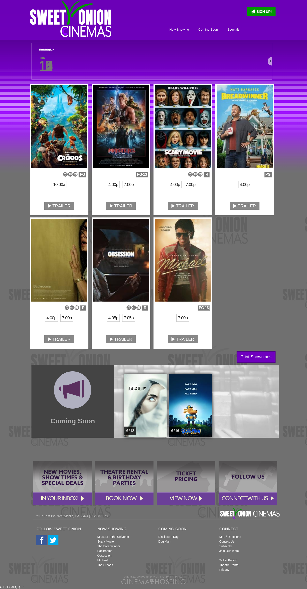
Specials (233, 29)
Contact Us (226, 541)
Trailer (59, 206)
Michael (102, 560)
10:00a (59, 184)
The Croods (105, 565)
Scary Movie (105, 541)
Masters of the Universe (113, 536)
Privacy (224, 569)
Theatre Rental (229, 565)
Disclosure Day (168, 536)
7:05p (129, 317)
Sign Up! (261, 11)
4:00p (113, 184)
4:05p (113, 317)
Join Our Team (229, 551)
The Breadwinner (108, 546)
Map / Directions (230, 536)
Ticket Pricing (228, 560)
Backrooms (104, 551)
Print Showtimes (256, 356)
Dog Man (164, 541)
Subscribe (226, 546)
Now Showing (179, 29)
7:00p (129, 184)
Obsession (104, 555)
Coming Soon (208, 29)
